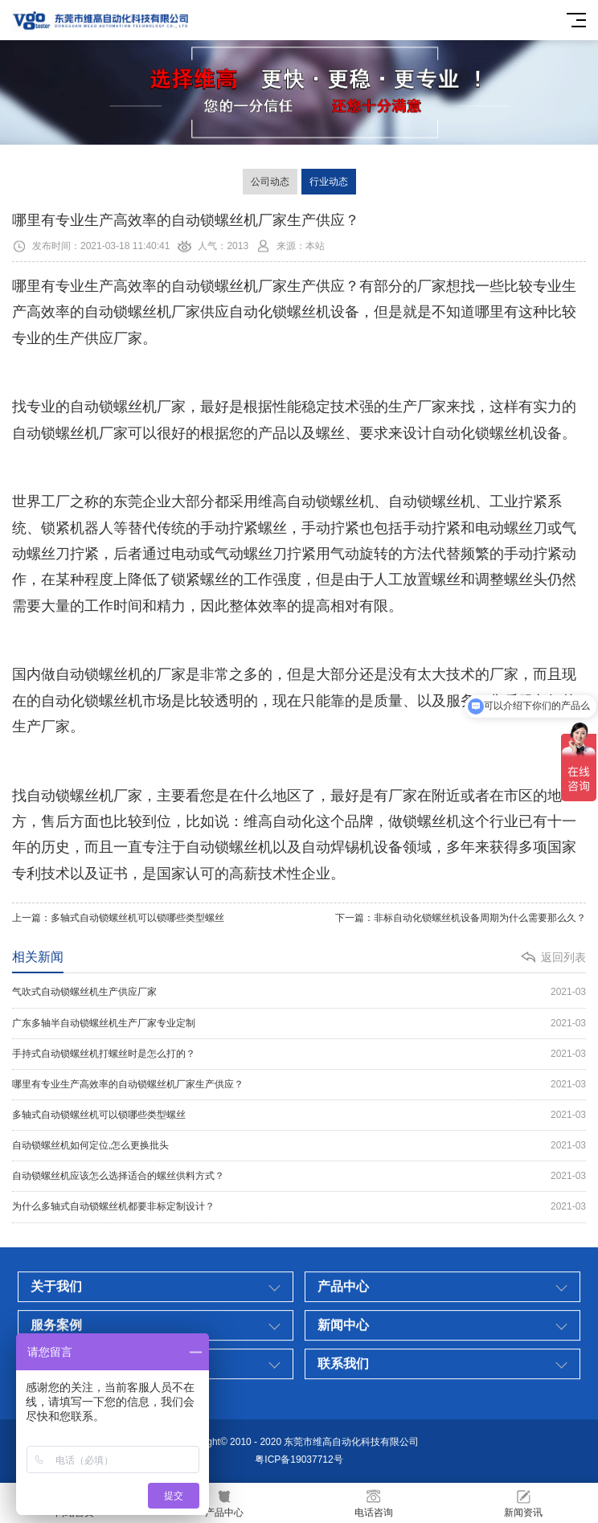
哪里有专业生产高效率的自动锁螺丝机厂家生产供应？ (299, 1084)
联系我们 (343, 1475)
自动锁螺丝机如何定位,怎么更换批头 (299, 1145)
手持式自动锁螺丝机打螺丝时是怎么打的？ (299, 1054)
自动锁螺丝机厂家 (229, 286)
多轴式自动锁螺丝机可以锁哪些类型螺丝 (137, 917)
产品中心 (343, 1398)
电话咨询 (373, 1503)
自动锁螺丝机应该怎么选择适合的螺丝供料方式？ (299, 1176)
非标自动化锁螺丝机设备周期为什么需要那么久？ (480, 917)
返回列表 (563, 957)
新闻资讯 (523, 1503)
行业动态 (328, 181)
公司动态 (270, 181)
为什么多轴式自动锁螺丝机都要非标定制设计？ (299, 1207)
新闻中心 (343, 1436)
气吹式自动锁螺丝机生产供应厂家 (299, 992)
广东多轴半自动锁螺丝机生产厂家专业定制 (299, 1023)
